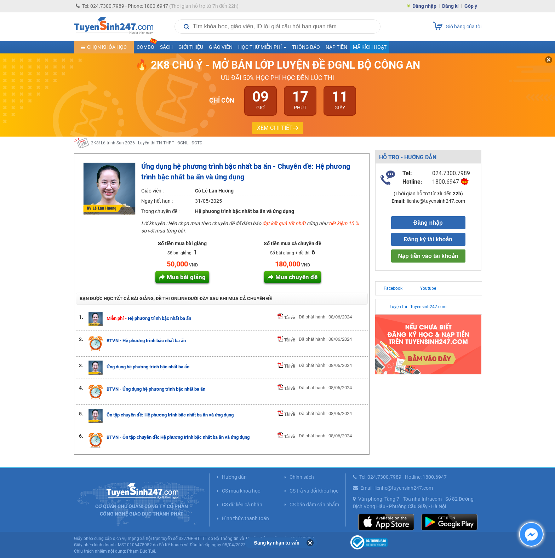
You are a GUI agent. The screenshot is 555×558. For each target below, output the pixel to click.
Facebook (393, 288)
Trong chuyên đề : (160, 211)
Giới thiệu (190, 47)
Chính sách (302, 477)
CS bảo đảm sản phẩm (314, 504)
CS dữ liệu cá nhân (242, 504)
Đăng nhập (424, 6)
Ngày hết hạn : (157, 201)
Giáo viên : (152, 191)
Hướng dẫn (234, 477)
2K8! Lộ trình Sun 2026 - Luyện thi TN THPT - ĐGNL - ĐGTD (146, 142)
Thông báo (306, 47)
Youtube (428, 288)
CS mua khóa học (241, 491)
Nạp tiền (336, 47)
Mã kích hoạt (370, 47)
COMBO (147, 45)
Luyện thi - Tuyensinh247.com (418, 306)
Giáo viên (221, 47)
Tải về (286, 317)
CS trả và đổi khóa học (314, 491)
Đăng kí (450, 6)
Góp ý (470, 6)
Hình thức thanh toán (245, 518)
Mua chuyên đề (296, 277)
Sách (166, 47)
